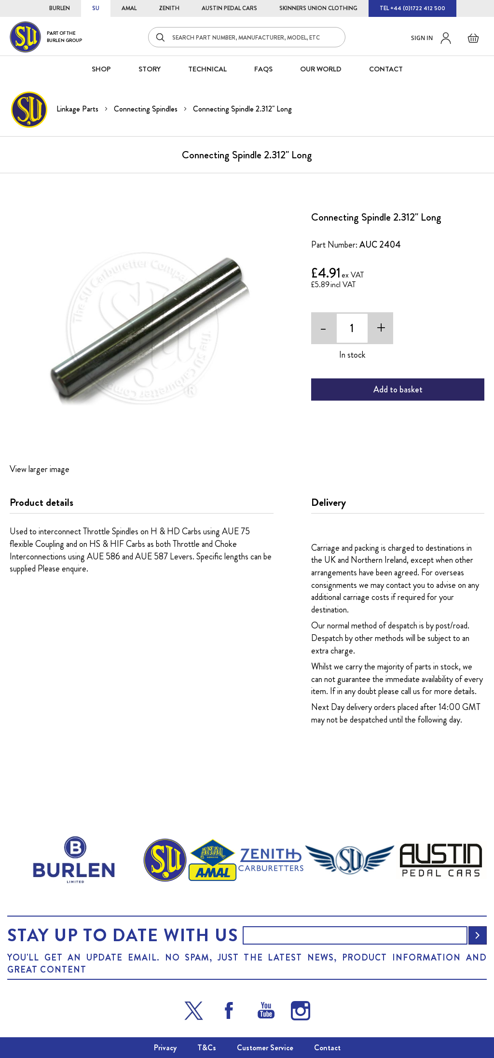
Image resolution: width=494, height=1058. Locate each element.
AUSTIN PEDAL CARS (229, 8)
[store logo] (46, 37)
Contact (327, 1047)
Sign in (422, 38)
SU (95, 8)
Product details (41, 502)
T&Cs (206, 1047)
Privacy (165, 1047)
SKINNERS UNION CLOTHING (318, 8)
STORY (149, 69)
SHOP (101, 69)
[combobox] (246, 37)
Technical (207, 69)
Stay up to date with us (122, 935)
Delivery (328, 502)
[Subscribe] (477, 935)
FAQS (263, 69)
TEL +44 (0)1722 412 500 (412, 8)
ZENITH (169, 8)
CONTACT (386, 69)
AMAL (129, 8)
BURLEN (59, 8)
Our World (321, 69)
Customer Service (265, 1047)
